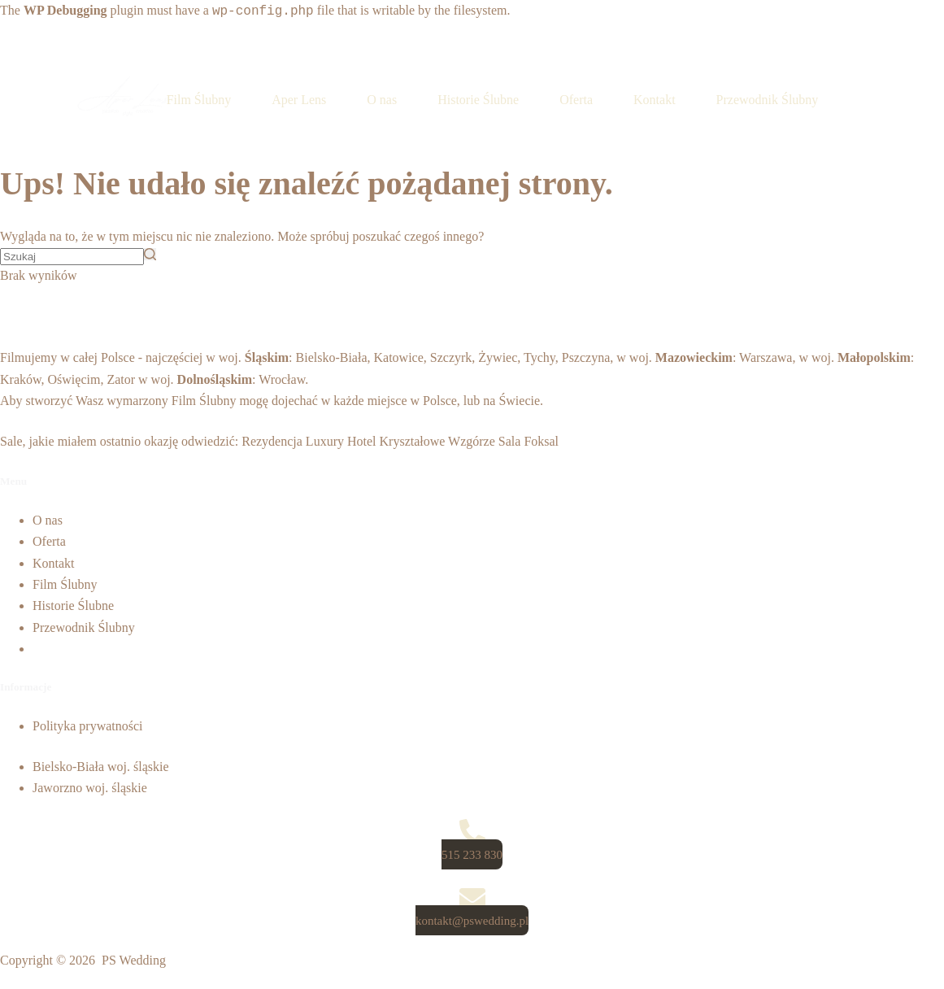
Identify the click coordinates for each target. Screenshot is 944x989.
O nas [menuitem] (382, 100)
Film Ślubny (204, 400)
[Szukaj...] (72, 256)
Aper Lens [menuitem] (299, 100)
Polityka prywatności (88, 726)
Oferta (49, 541)
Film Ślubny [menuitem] (199, 100)
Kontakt (54, 563)
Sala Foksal (528, 441)
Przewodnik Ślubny (84, 627)
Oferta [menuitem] (576, 100)
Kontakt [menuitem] (654, 100)
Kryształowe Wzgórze (437, 441)
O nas (48, 520)
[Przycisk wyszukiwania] (150, 254)
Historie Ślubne (73, 605)
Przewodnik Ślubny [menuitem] (767, 100)
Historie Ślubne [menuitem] (478, 100)
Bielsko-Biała (332, 357)
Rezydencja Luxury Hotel (308, 441)
